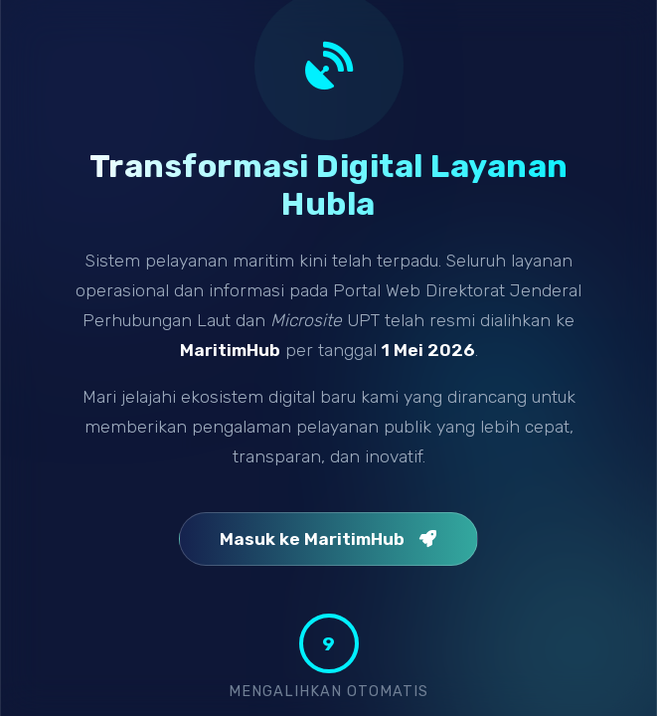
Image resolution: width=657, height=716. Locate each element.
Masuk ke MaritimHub (328, 539)
